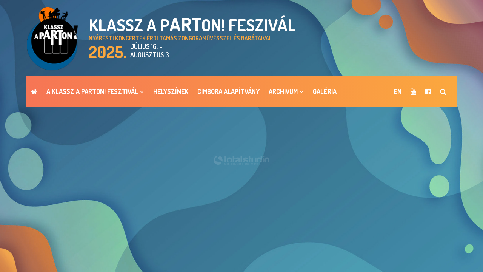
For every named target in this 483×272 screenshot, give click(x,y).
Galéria (325, 91)
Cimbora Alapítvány (228, 91)
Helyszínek (170, 91)
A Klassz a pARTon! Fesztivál (95, 91)
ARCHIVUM (286, 91)
